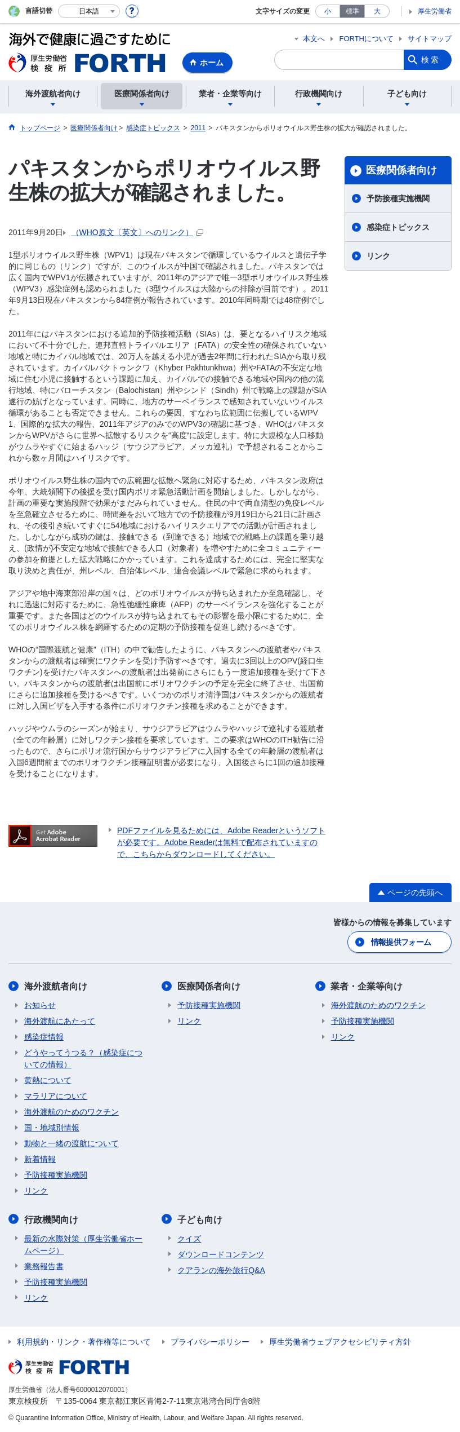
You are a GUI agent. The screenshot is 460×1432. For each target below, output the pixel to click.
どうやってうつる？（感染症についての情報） (83, 1058)
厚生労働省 (435, 11)
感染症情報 (44, 1036)
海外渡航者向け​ (55, 986)
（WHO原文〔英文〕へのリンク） (137, 232)
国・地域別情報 (51, 1127)
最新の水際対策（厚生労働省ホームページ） (83, 1244)
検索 (430, 59)
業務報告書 (44, 1265)
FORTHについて (366, 38)
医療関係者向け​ (401, 170)
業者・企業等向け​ (367, 986)
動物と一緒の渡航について (71, 1143)
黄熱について (48, 1080)
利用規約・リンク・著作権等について (84, 1341)
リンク (378, 255)
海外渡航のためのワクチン (71, 1111)
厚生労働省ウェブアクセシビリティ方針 (340, 1341)
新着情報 (40, 1159)
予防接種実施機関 (398, 198)
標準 (352, 11)
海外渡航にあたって (59, 1021)
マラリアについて (55, 1095)
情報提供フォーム (401, 942)
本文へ (314, 38)
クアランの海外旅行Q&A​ (221, 1269)
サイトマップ (430, 38)
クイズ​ (189, 1238)
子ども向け (199, 1219)
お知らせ (40, 1005)
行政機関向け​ (51, 1219)
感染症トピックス (398, 227)
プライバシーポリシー (210, 1341)
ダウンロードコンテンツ (220, 1253)
